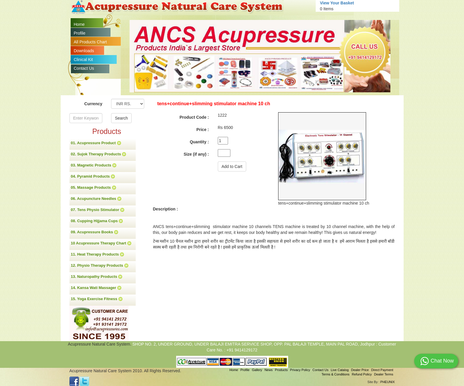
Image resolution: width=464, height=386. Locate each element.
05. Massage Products (93, 187)
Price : (202, 129)
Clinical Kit (83, 59)
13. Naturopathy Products (97, 276)
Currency (93, 103)
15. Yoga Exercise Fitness (97, 299)
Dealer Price (360, 370)
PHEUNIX (387, 382)
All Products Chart (90, 42)
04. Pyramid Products (93, 176)
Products (281, 370)
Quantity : (199, 142)
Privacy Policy (300, 370)
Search (121, 118)
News (268, 370)
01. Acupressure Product (96, 143)
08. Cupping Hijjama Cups (97, 221)
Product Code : (194, 117)
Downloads (84, 50)
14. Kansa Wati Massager (96, 287)
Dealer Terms (383, 374)
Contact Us (84, 68)
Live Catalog (340, 370)
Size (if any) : (196, 154)
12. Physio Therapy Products (99, 265)
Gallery (257, 370)
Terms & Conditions (335, 374)
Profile (80, 33)
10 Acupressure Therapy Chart (101, 243)
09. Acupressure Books (94, 232)
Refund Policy (362, 374)
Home (79, 24)
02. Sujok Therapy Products (98, 154)
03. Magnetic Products (94, 165)
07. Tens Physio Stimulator (98, 210)
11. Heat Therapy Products (97, 254)
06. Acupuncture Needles (96, 198)
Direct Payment (382, 370)
